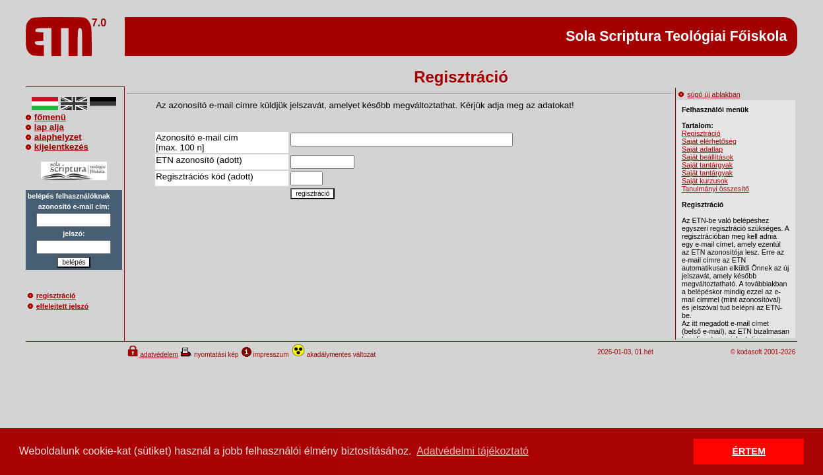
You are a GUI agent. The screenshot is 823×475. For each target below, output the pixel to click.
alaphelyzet (54, 137)
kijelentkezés (57, 147)
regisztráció (52, 296)
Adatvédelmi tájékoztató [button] (472, 451)
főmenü (46, 117)
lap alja (45, 127)
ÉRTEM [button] (749, 451)
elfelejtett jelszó (58, 306)
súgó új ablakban (709, 94)
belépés (73, 262)
